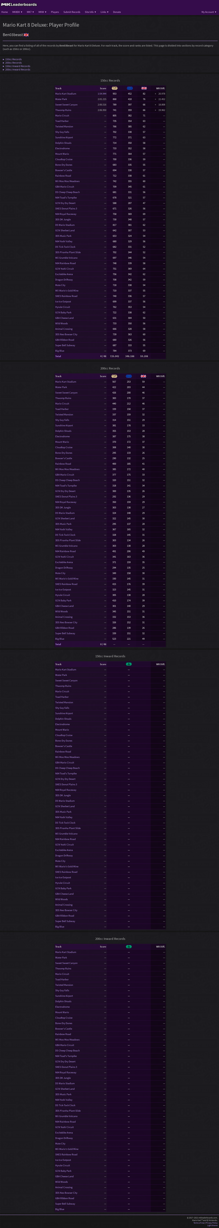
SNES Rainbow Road (66, 296)
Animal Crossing (64, 328)
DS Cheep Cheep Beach (67, 192)
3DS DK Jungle (63, 219)
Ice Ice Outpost (63, 301)
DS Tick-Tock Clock (65, 246)
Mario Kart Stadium (65, 93)
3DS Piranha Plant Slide (68, 252)
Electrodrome (62, 148)
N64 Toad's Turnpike (66, 197)
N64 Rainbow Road (65, 263)
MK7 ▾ (30, 12)
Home (4, 12)
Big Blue (59, 350)
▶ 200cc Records (12, 62)
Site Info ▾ (90, 12)
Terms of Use (199, 1223)
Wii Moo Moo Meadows (67, 181)
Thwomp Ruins (63, 110)
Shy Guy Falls (62, 132)
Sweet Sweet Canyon (66, 104)
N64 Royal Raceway (65, 214)
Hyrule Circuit (62, 307)
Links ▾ (104, 12)
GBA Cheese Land (64, 317)
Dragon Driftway (64, 279)
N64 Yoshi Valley (63, 241)
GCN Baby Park (63, 312)
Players (55, 12)
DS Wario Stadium (65, 224)
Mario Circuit (62, 115)
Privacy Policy (212, 1223)
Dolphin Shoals (63, 142)
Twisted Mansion (64, 126)
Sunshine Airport (64, 137)
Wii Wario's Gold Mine (66, 290)
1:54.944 (102, 93)
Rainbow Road (63, 175)
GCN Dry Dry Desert (65, 203)
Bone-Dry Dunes (63, 164)
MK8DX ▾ (17, 12)
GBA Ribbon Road (64, 339)
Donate (117, 12)
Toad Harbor (62, 121)
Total (58, 356)
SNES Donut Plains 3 (66, 208)
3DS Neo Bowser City (66, 334)
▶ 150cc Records (12, 59)
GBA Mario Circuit (64, 186)
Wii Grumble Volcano (66, 257)
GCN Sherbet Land (65, 230)
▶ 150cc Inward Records (16, 66)
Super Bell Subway (65, 345)
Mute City (60, 285)
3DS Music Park (63, 235)
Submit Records (71, 12)
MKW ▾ (42, 12)
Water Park (61, 99)
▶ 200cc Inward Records (16, 69)
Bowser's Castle (63, 170)
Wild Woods (61, 323)
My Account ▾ (209, 12)
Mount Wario (62, 153)
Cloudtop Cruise (63, 159)
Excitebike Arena (64, 274)
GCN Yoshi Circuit (64, 268)
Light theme (212, 1225)
